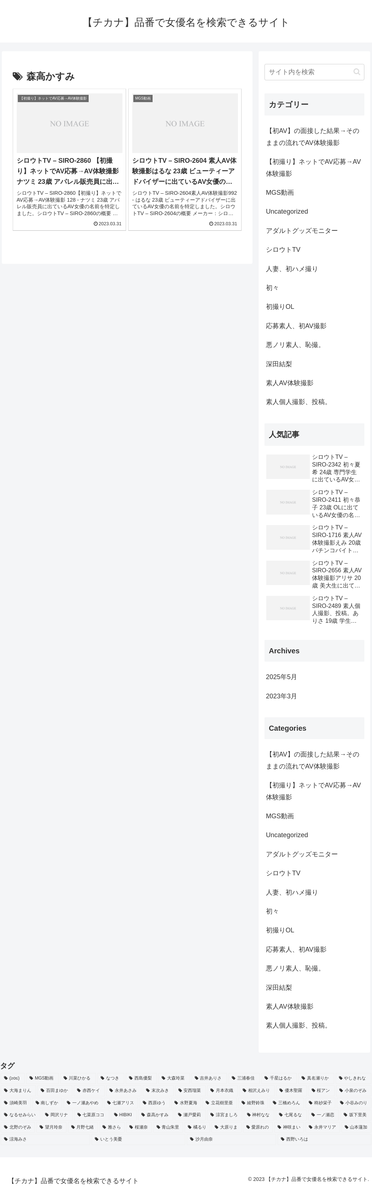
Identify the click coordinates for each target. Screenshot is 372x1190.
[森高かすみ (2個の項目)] (155, 1115)
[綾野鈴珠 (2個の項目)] (253, 1103)
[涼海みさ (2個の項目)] (45, 1139)
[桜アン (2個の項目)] (321, 1090)
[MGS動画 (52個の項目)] (42, 1078)
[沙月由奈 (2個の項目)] (231, 1139)
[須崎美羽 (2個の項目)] (16, 1103)
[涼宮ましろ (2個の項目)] (224, 1115)
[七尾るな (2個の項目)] (291, 1115)
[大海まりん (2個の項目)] (18, 1090)
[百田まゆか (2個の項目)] (55, 1090)
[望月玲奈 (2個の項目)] (51, 1127)
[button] (357, 72)
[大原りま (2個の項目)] (226, 1127)
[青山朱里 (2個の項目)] (168, 1127)
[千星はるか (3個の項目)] (279, 1078)
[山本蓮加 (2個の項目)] (356, 1127)
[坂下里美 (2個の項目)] (355, 1115)
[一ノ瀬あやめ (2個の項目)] (83, 1103)
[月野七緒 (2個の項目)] (83, 1127)
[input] (314, 72)
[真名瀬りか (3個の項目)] (316, 1078)
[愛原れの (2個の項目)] (258, 1127)
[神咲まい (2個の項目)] (289, 1127)
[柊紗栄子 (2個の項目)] (321, 1103)
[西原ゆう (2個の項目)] (155, 1103)
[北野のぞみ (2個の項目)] (18, 1127)
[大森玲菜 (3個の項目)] (174, 1078)
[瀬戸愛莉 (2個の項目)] (190, 1115)
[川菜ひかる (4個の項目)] (78, 1078)
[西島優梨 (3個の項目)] (141, 1078)
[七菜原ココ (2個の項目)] (91, 1115)
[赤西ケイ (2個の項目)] (89, 1090)
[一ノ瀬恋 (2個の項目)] (323, 1115)
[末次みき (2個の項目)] (158, 1090)
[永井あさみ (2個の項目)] (123, 1090)
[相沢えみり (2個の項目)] (257, 1090)
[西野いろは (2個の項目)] (324, 1139)
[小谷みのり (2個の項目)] (354, 1103)
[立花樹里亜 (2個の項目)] (219, 1103)
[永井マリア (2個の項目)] (323, 1127)
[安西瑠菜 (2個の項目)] (190, 1090)
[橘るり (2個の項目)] (197, 1127)
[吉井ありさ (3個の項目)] (209, 1078)
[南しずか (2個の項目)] (47, 1103)
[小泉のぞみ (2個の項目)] (353, 1090)
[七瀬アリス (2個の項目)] (121, 1103)
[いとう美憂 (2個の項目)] (138, 1139)
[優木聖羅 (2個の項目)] (291, 1090)
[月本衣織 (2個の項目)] (222, 1090)
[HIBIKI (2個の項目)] (124, 1115)
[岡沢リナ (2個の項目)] (57, 1115)
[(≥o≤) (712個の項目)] (13, 1078)
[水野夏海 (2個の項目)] (186, 1103)
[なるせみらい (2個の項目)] (20, 1115)
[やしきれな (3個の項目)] (353, 1078)
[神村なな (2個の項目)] (259, 1115)
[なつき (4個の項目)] (110, 1078)
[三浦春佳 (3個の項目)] (244, 1078)
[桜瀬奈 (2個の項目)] (138, 1127)
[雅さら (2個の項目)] (112, 1127)
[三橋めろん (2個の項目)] (287, 1103)
